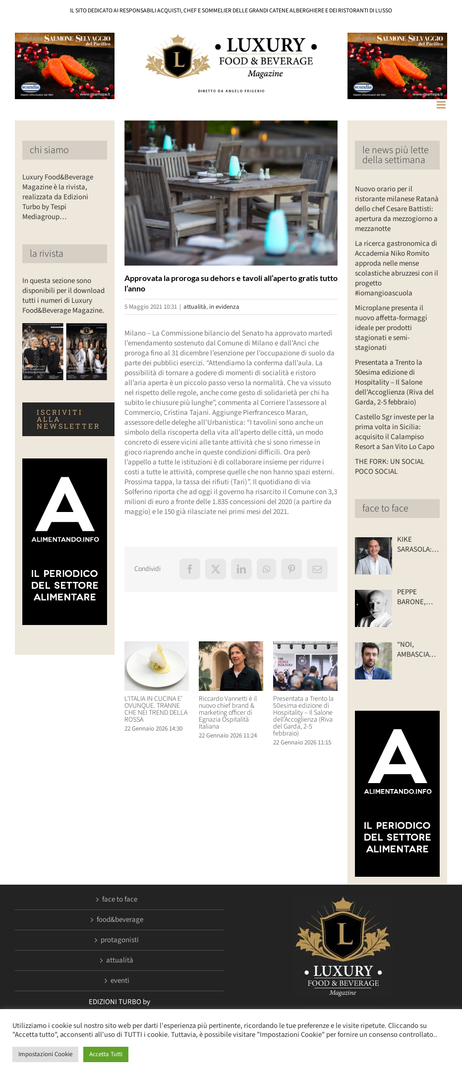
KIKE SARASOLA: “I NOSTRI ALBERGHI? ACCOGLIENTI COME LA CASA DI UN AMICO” (418, 545)
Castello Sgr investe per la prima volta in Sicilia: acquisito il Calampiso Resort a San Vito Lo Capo (394, 432)
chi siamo (49, 150)
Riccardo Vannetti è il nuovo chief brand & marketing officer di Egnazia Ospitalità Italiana (228, 713)
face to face (385, 508)
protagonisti (120, 940)
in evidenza (224, 306)
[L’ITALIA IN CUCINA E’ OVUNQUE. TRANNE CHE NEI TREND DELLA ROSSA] (156, 646)
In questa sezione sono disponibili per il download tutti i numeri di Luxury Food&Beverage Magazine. (63, 296)
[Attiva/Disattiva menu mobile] (442, 105)
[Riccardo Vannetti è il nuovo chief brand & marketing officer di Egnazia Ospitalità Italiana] (231, 646)
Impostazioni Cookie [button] (45, 1054)
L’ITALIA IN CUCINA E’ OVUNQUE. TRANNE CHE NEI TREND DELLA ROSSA (155, 709)
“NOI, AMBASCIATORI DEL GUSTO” (418, 650)
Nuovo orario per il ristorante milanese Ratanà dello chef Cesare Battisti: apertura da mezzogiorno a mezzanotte (397, 209)
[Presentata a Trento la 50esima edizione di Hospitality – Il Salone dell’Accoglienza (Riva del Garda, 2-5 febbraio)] (305, 646)
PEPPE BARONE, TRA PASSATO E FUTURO (418, 597)
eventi (120, 981)
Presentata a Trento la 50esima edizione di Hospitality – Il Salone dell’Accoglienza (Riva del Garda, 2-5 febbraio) (303, 716)
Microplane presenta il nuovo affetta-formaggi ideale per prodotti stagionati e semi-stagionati (391, 328)
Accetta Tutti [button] (105, 1054)
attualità (194, 306)
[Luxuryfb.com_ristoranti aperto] (231, 193)
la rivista (46, 254)
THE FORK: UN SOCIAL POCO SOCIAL (389, 466)
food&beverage (120, 920)
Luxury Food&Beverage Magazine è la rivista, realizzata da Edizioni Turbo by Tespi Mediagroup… (57, 197)
